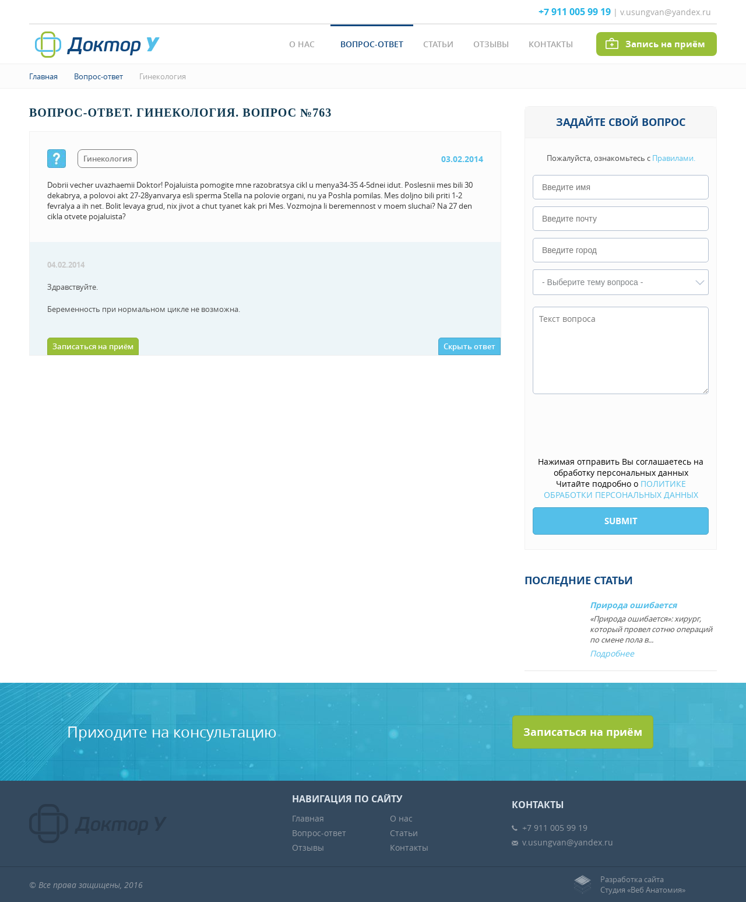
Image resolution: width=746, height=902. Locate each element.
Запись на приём (665, 44)
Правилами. (673, 158)
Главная (43, 76)
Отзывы (491, 44)
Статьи (438, 44)
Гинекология (162, 76)
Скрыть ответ (469, 346)
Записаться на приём (92, 346)
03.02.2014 (462, 158)
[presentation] (621, 426)
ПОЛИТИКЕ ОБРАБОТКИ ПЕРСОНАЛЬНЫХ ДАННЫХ (621, 489)
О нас (302, 44)
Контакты (551, 44)
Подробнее (612, 653)
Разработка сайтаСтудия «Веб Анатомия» (642, 884)
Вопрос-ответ (371, 44)
